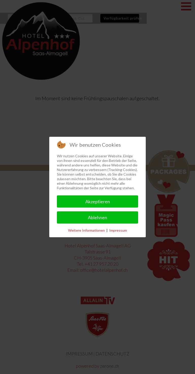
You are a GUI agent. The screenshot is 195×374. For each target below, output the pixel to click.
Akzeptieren (97, 201)
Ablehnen (97, 217)
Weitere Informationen (86, 230)
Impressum (118, 230)
